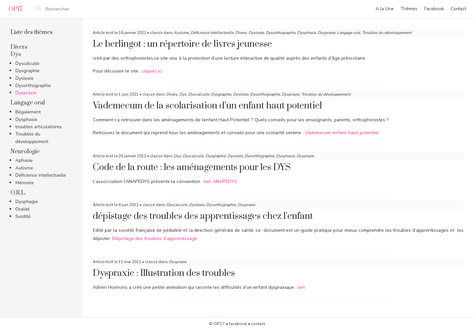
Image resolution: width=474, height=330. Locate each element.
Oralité (22, 209)
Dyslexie (24, 78)
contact (258, 324)
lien (301, 287)
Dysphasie (26, 119)
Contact (458, 9)
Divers (19, 47)
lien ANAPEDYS (220, 181)
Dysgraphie (27, 70)
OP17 (219, 324)
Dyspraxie (26, 92)
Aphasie (24, 160)
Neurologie (25, 151)
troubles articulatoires (38, 126)
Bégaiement (28, 111)
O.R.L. (18, 192)
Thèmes (408, 9)
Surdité (22, 216)
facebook (238, 324)
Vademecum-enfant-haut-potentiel (342, 132)
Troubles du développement (386, 32)
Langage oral (28, 102)
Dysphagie (26, 201)
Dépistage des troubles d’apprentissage (154, 238)
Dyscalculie (27, 63)
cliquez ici (153, 71)
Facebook (434, 9)
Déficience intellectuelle (40, 175)
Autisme (24, 168)
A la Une (385, 9)
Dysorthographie (33, 85)
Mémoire (24, 182)
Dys (16, 54)
